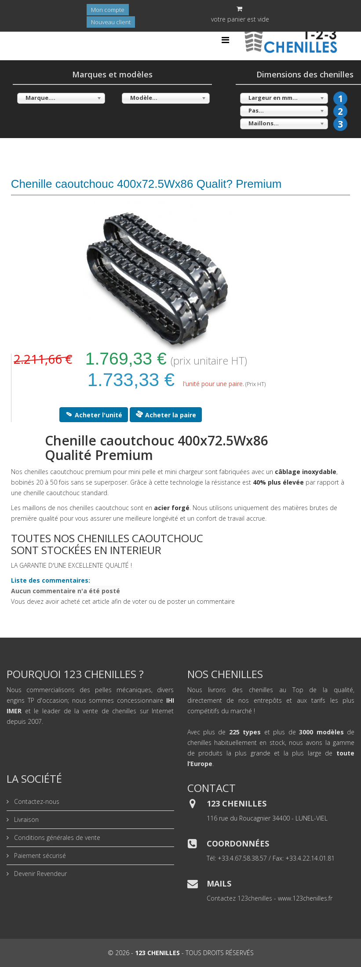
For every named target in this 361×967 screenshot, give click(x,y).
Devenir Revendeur (39, 873)
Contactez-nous (35, 801)
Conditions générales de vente (56, 837)
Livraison (25, 819)
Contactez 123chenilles (239, 898)
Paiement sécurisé (39, 855)
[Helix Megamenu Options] (225, 40)
